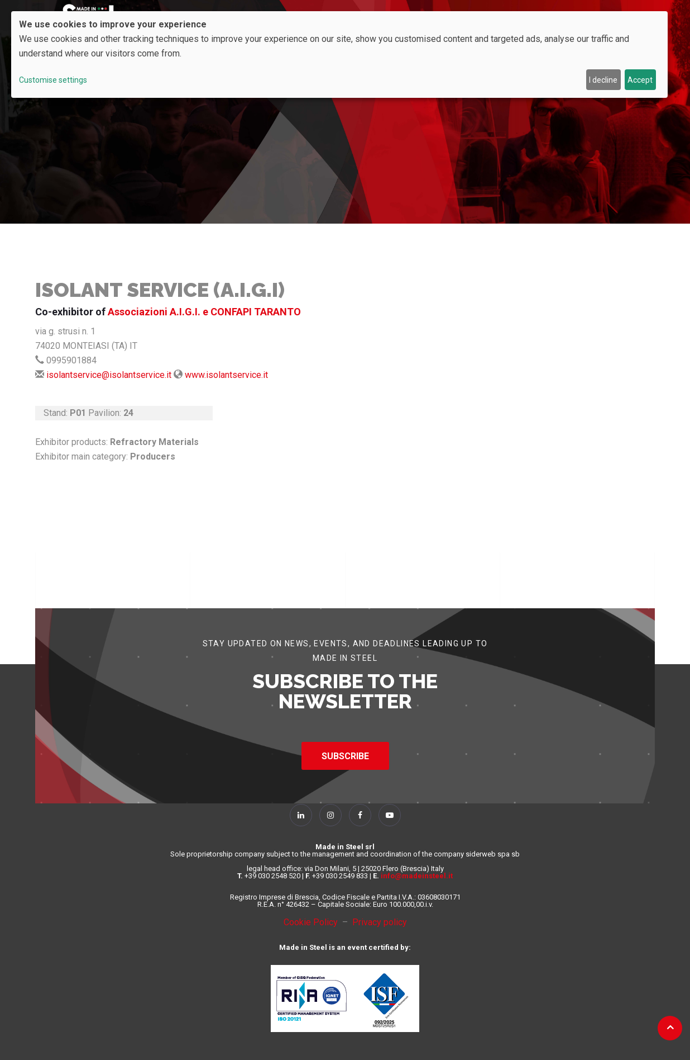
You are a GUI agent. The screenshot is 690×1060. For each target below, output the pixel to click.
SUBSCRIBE (345, 756)
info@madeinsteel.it (417, 876)
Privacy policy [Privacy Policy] (379, 922)
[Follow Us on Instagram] (330, 815)
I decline (603, 79)
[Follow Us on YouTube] (389, 815)
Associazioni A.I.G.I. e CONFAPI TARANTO (204, 312)
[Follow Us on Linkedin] (301, 815)
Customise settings (53, 79)
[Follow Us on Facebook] (360, 815)
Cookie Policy (313, 922)
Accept (640, 79)
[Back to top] (670, 1027)
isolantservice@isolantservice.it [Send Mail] (108, 375)
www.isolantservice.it (226, 375)
